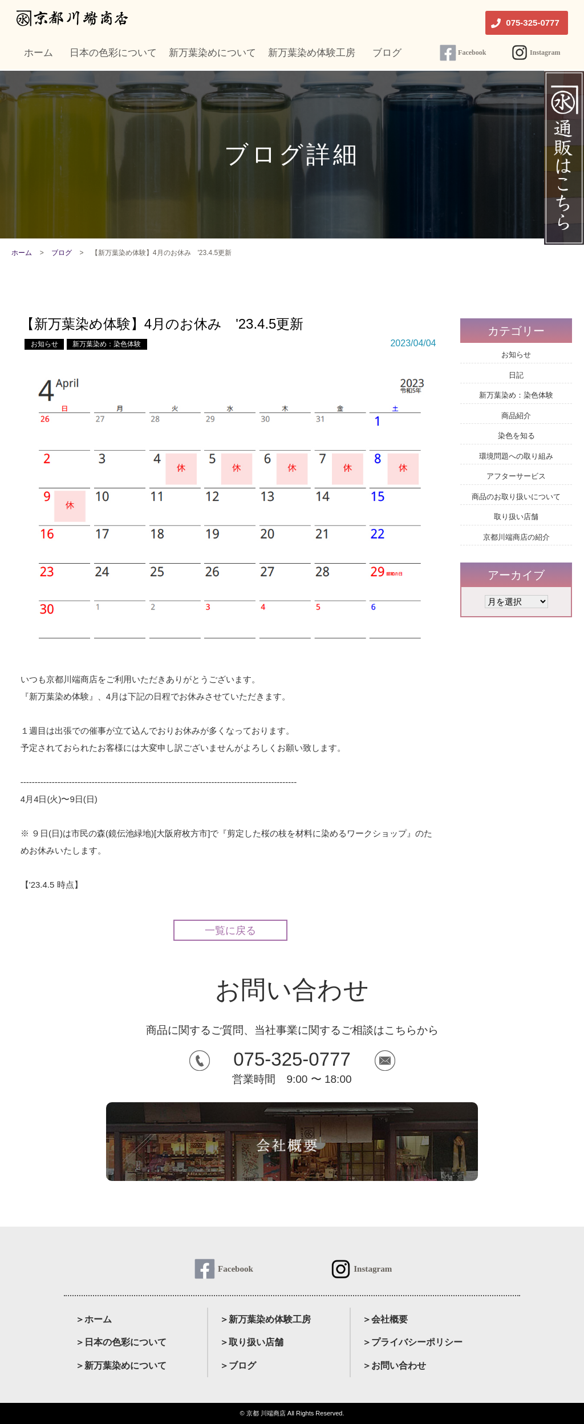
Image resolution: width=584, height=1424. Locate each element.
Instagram (545, 52)
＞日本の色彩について (121, 1342)
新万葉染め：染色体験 (106, 344)
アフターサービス (516, 476)
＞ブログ (238, 1365)
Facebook (472, 52)
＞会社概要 (385, 1319)
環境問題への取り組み (516, 456)
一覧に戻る (230, 930)
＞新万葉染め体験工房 (265, 1319)
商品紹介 (516, 415)
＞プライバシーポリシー (412, 1342)
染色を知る (516, 435)
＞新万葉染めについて (121, 1365)
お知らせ (44, 344)
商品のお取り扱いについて (516, 496)
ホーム (21, 253)
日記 (516, 375)
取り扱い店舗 (516, 516)
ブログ (61, 253)
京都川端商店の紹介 (516, 537)
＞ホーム (93, 1319)
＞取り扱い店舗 (251, 1342)
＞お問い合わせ (394, 1365)
